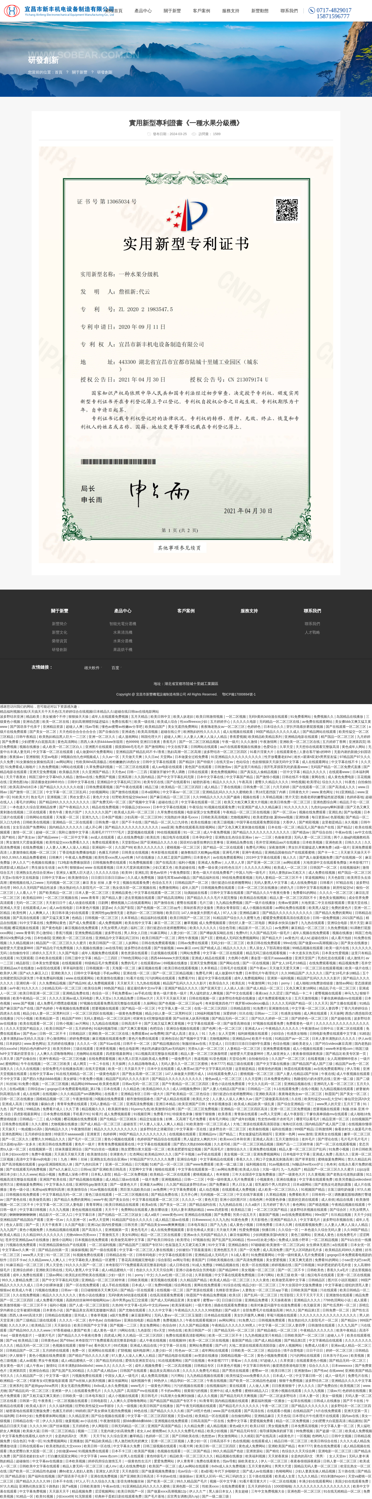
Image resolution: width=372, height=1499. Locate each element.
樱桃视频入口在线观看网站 (131, 903)
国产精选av (301, 832)
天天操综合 (63, 1325)
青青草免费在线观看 (72, 1104)
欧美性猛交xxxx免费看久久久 (68, 842)
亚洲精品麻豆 (249, 913)
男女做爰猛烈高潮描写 (256, 1134)
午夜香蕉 (45, 1401)
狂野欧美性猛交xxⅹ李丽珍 (95, 1406)
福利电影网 (142, 1350)
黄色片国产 (74, 812)
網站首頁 (114, 10)
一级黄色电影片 (108, 1074)
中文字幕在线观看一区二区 (201, 802)
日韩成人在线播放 (327, 1401)
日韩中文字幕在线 (81, 782)
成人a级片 (152, 1215)
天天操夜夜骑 (281, 1300)
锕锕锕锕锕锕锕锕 (23, 1215)
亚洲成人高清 (12, 1104)
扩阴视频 (124, 1350)
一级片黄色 (203, 1305)
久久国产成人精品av (102, 1371)
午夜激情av (309, 1028)
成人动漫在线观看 (82, 903)
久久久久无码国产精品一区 (292, 1003)
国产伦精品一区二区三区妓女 (120, 1215)
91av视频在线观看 (104, 1189)
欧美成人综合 (167, 722)
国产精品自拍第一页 (53, 1250)
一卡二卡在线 (99, 1064)
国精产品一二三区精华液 (295, 1144)
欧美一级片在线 (338, 948)
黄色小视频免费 (31, 1230)
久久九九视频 (59, 1210)
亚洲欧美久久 (61, 973)
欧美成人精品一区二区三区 (230, 1280)
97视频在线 (201, 1240)
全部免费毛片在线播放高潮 (63, 1069)
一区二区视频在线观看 (71, 1401)
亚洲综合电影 (337, 923)
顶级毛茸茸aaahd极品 (174, 877)
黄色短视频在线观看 (87, 1210)
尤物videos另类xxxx (81, 1235)
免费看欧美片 (299, 1194)
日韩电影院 (99, 1401)
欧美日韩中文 (161, 716)
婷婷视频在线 (282, 1265)
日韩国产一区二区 (324, 867)
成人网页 (80, 1064)
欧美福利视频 (255, 1456)
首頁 (58, 72)
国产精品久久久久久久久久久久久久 (132, 827)
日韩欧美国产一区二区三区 (305, 1335)
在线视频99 (178, 1340)
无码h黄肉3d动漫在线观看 (268, 716)
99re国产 (322, 1215)
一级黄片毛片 (45, 1335)
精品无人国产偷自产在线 (316, 827)
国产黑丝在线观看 (236, 1371)
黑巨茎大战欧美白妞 (135, 1189)
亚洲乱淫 (141, 872)
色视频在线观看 (64, 1345)
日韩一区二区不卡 (53, 1033)
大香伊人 (290, 822)
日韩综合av (36, 1089)
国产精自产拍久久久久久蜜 (89, 1355)
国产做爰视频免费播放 (158, 1471)
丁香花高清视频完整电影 (137, 1260)
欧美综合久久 (219, 983)
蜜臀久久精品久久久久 (272, 782)
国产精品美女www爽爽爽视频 (163, 1225)
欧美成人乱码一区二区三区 (134, 812)
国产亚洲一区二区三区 (264, 862)
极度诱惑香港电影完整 (289, 1365)
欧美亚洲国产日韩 (192, 1104)
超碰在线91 (320, 938)
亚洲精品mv (241, 1038)
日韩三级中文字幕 (78, 958)
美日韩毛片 (150, 1396)
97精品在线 (345, 882)
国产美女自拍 (119, 1199)
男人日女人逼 (242, 1184)
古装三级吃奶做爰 (341, 1189)
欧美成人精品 (10, 1235)
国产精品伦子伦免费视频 (55, 948)
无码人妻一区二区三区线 (313, 837)
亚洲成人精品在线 (144, 1345)
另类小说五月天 (245, 1215)
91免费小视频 (29, 1084)
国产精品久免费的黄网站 (334, 913)
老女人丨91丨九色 (202, 1033)
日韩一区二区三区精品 (58, 1431)
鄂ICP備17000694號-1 (239, 694)
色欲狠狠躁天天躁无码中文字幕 (276, 762)
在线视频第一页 (41, 1149)
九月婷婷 (363, 737)
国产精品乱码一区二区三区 (29, 1391)
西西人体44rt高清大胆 (26, 1315)
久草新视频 (204, 1275)
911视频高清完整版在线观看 (157, 1054)
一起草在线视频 (299, 1401)
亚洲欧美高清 (265, 1094)
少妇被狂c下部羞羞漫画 (194, 1250)
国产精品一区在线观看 (137, 1290)
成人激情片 (355, 958)
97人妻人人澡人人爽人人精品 (162, 1124)
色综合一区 (101, 993)
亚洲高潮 (125, 777)
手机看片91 (81, 1114)
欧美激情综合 (78, 877)
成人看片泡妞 (341, 938)
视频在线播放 (29, 747)
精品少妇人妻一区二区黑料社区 (47, 1013)
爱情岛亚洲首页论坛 (140, 1360)
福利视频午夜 (141, 1381)
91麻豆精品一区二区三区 (25, 1265)
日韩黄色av (49, 1340)
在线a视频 (17, 1089)
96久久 (291, 1310)
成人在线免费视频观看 (168, 1230)
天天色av (118, 772)
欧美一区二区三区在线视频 (209, 1340)
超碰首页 (130, 1124)
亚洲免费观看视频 (277, 1049)
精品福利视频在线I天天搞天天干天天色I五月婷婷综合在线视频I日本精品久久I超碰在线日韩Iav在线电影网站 (79, 711)
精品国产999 (72, 1018)
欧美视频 (358, 1355)
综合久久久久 (332, 782)
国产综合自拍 (322, 832)
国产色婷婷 (45, 1008)
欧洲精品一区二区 (14, 1381)
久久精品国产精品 (194, 1280)
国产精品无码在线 (110, 1360)
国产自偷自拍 (109, 732)
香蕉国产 (198, 1260)
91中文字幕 (217, 1245)
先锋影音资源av (228, 1290)
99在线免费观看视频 (237, 877)
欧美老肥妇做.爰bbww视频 (273, 817)
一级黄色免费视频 (129, 1013)
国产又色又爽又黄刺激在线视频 (242, 827)
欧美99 (127, 872)
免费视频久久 (324, 716)
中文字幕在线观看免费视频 (235, 1275)
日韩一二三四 (137, 772)
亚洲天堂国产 (305, 958)
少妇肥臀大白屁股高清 (38, 742)
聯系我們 (289, 10)
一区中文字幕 (290, 772)
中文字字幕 (89, 1456)
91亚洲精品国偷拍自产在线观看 (63, 1245)
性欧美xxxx (211, 1486)
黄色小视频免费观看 (272, 1355)
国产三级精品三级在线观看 (36, 1320)
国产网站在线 (230, 963)
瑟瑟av (107, 908)
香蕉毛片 (170, 742)
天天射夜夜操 (278, 1456)
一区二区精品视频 (325, 1240)
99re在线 (290, 943)
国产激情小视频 (268, 777)
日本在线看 (112, 1089)
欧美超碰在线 (185, 867)
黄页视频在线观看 (164, 1280)
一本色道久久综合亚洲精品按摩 (33, 807)
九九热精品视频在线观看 (206, 1376)
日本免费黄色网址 (278, 1079)
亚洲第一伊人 (62, 1391)
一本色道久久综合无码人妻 (321, 1230)
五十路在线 (347, 1471)
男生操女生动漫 (43, 867)
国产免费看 (11, 742)
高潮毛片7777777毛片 (108, 832)
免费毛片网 (204, 973)
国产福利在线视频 (42, 1476)
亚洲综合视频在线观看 (183, 1028)
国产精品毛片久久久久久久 (239, 1406)
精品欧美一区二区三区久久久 (191, 1456)
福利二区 (137, 928)
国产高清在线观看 (26, 918)
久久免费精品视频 (53, 983)
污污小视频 (25, 1018)
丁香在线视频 (231, 787)
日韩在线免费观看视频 (158, 943)
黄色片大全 (101, 797)
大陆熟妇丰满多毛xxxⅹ (181, 817)
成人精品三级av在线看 (122, 1179)
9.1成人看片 (240, 1255)
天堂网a (166, 757)
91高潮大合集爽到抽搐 (178, 1396)
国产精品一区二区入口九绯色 (166, 822)
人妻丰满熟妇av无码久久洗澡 (22, 1038)
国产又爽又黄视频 (134, 1028)
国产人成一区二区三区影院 (89, 1305)
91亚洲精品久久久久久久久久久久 (236, 757)
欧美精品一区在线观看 (212, 1416)
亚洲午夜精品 (252, 852)
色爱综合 (270, 747)
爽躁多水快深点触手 (283, 923)
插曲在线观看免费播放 (231, 1305)
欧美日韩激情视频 (210, 716)
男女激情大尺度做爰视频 (25, 842)
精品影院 (23, 963)
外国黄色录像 (276, 1199)
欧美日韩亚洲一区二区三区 (40, 993)
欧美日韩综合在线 (324, 1441)
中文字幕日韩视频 (33, 1210)
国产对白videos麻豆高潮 (334, 1043)
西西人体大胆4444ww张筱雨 (102, 742)
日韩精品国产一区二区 (192, 882)
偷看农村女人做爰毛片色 (353, 1129)
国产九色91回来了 (89, 1164)
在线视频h (50, 1094)
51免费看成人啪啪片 (21, 767)
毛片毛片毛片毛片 (354, 1139)
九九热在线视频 (148, 983)
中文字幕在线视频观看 (154, 1144)
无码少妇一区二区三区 (228, 943)
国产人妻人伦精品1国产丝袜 (298, 1074)
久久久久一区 (87, 1043)
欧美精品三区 (41, 1325)
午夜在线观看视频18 (201, 1320)
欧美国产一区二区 (163, 1466)
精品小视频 (47, 1174)
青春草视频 (99, 1315)
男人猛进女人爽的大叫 (200, 1139)
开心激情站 (45, 933)
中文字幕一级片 (58, 1376)
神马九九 (351, 993)
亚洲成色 (129, 732)
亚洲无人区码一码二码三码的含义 (221, 1476)
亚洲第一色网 (285, 1134)
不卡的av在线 (167, 1476)
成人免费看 (234, 1391)
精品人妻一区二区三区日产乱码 (303, 1149)
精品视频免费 (349, 963)
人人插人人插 (234, 988)
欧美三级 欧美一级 (291, 1275)
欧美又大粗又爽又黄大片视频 (246, 802)
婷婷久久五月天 (44, 953)
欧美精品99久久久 (156, 1089)
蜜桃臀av (159, 1431)
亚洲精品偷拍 (238, 1245)
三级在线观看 (83, 1049)
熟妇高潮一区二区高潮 (184, 752)
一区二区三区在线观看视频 (323, 968)
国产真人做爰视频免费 (316, 857)
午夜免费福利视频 (50, 978)
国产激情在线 (164, 903)
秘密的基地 (202, 782)
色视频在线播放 (43, 862)
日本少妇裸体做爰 (50, 1285)
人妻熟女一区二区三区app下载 (265, 1290)
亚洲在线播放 (286, 1179)
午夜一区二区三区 (275, 1406)
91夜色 (350, 782)
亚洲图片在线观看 (99, 747)
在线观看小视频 (279, 1411)
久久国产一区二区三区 (288, 1059)
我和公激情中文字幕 (74, 832)
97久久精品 (8, 1486)
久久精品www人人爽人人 (47, 1260)
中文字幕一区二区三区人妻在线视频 (146, 1250)
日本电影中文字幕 (297, 1154)
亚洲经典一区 (26, 983)
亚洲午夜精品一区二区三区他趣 (63, 1059)
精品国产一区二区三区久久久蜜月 (61, 943)
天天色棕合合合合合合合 (78, 732)
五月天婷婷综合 (260, 1486)
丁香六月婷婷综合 (355, 1008)
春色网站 (300, 1204)
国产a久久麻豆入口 (34, 973)
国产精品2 (345, 827)
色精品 (77, 918)
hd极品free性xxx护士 (308, 1164)
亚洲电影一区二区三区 (335, 1451)
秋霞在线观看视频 (298, 1069)
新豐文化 (59, 632)
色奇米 (331, 1164)
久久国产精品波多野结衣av (187, 1184)
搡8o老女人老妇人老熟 (76, 1471)
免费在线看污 (122, 722)
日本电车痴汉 (198, 1225)
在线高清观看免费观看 (167, 1295)
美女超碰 (242, 1491)
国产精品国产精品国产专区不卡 (173, 1401)
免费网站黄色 (56, 923)
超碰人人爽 (75, 727)
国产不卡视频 (185, 1154)
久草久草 (7, 1059)
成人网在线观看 (316, 1013)
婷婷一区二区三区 (340, 1350)
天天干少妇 (362, 1215)
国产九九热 (219, 1225)
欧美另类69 (62, 1049)
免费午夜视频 (41, 1154)
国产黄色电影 (52, 928)
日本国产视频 (112, 817)
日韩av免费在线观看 (193, 943)
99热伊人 (161, 1381)
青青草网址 (95, 1204)
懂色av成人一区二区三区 (224, 1079)
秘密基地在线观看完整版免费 (28, 1411)
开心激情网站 (57, 1038)
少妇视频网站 (99, 792)
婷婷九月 (287, 888)
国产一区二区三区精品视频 (199, 742)
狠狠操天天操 (79, 716)
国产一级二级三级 (216, 1496)
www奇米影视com (340, 1049)
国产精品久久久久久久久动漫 (62, 787)
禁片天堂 (292, 797)
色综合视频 (282, 1043)
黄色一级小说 (19, 1189)
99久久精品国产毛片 (192, 1481)
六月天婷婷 (281, 787)
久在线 (296, 1099)
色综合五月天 (162, 882)
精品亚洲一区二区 (336, 1119)
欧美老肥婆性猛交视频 (185, 1149)
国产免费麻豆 (219, 1184)
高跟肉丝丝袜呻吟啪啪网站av (88, 1300)
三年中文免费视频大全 (268, 1491)
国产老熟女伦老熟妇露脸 (345, 1174)
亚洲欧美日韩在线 (49, 1270)
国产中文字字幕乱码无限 (176, 777)
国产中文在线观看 (240, 993)
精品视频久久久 (94, 1109)
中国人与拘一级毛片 (251, 872)
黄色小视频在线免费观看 (48, 1355)
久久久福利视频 (61, 1406)
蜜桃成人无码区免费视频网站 (238, 938)
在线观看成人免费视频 (239, 1189)
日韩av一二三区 (266, 1013)
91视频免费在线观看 (88, 1255)
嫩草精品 (137, 1436)
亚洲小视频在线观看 (286, 1391)
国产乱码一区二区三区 (261, 1295)
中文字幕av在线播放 (48, 1461)
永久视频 (351, 822)
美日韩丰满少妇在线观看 (71, 913)
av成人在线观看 (102, 837)
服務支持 (230, 10)
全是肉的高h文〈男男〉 (73, 1436)
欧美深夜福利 (182, 1305)
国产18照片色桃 (198, 1411)
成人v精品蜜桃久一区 (117, 1270)
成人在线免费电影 (131, 837)
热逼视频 (201, 1059)
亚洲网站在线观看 (102, 1350)
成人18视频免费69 (186, 1089)
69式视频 (120, 1345)
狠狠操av (76, 867)
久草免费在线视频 (171, 812)
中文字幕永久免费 (127, 1446)
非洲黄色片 (119, 1154)
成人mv (111, 1466)
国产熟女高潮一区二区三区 (142, 1074)
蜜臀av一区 (211, 1300)
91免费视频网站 (55, 1441)
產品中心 (143, 10)
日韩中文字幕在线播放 (313, 888)
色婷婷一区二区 (158, 1436)
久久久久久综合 (108, 872)
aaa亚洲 (167, 827)
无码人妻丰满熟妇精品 (188, 1210)
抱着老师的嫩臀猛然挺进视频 (322, 797)
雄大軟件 (92, 668)
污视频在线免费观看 (21, 1245)
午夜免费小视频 (91, 1079)
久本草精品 (130, 918)
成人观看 (361, 1300)
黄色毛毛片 (140, 1230)
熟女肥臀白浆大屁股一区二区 (143, 1149)
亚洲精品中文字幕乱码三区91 (119, 782)
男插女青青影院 (228, 908)
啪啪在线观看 (165, 1169)
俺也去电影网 (129, 1049)
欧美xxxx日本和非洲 (235, 1139)
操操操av (186, 1476)
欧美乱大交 (201, 1099)
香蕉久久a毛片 (338, 1270)
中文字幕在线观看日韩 (175, 1255)
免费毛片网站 (256, 847)
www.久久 (103, 1365)
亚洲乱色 (335, 812)
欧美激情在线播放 (110, 978)
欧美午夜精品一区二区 (30, 998)
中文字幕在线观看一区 (204, 1023)
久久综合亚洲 (117, 1436)
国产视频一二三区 (124, 1325)
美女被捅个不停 (54, 716)
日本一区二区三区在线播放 (258, 888)
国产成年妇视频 (243, 1119)
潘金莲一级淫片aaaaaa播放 (272, 958)
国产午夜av (259, 968)
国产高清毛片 (214, 1149)
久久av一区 (111, 757)
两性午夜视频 (188, 938)
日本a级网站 (151, 792)
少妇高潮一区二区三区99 (143, 817)
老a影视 (207, 1471)
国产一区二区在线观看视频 (336, 1144)
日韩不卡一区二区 (137, 1043)
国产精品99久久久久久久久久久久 (64, 802)
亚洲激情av (303, 1371)
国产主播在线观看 (344, 1003)
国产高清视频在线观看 (19, 1164)
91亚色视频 (218, 1059)
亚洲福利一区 (102, 847)
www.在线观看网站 (80, 978)
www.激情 (305, 1134)
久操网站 (150, 1003)
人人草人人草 (234, 862)
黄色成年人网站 (354, 747)
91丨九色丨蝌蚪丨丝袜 (71, 1159)
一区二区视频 (236, 716)
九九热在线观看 (313, 923)
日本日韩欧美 (362, 1149)
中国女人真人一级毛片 (122, 1376)
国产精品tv (349, 1320)
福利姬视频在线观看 (253, 1033)
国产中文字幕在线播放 (273, 1064)
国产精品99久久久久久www (30, 1330)
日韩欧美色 (316, 1270)
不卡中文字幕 (10, 1079)
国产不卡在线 (132, 822)
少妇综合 (278, 1033)
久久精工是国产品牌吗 (174, 857)
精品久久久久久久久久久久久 (116, 1129)
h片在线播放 (145, 857)
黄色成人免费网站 (252, 1446)
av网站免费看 (227, 1169)
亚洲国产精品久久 (284, 1220)
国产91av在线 (110, 1043)
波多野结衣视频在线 (338, 1220)
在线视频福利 (350, 867)
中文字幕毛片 (310, 1220)
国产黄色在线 (16, 1199)
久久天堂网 (253, 1079)
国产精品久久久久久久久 (310, 1406)
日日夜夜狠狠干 (284, 1386)
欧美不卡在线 (262, 1038)
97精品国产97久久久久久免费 (152, 1159)
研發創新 (105, 72)
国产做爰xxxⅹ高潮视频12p (319, 943)
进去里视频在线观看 (140, 898)
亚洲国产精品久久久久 (181, 988)
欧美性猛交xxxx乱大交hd (323, 1099)
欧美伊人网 (9, 973)
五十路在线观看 (261, 1476)
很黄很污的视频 (196, 1391)
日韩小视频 (65, 1023)
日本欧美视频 (312, 842)
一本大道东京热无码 (304, 953)
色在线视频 (241, 1441)
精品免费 (154, 1320)
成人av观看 (27, 1360)
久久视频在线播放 (90, 948)
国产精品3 (333, 1054)
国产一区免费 (250, 1250)
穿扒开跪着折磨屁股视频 (305, 727)
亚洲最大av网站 (152, 1184)
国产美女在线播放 (354, 943)
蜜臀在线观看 (187, 903)
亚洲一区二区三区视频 (168, 1441)
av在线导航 (113, 948)
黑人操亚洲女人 (278, 1054)
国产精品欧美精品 (99, 1441)
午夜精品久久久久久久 (282, 1028)
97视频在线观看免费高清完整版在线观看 (110, 1003)
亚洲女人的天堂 (108, 1471)
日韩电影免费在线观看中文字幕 (333, 1033)
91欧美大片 (20, 797)
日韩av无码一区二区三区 (141, 1084)
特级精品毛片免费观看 (102, 963)
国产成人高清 (175, 1033)
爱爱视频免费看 (262, 1421)
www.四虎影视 (218, 1210)
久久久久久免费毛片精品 (201, 1371)
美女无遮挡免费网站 (183, 727)
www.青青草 (90, 898)
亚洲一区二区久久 (102, 737)
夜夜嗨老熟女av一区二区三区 (223, 727)
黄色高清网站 (68, 742)
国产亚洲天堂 (211, 988)
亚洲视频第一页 (117, 1230)
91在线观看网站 (170, 1360)
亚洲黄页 (94, 1134)
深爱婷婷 (230, 1013)
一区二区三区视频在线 (62, 898)
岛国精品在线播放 (350, 716)
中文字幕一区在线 (173, 1345)
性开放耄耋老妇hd (278, 757)
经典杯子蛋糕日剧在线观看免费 (119, 1496)
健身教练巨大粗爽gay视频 (200, 852)
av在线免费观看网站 (228, 857)
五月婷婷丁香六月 (277, 1204)
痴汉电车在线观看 (176, 837)
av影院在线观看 (49, 968)
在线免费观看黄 (233, 1486)
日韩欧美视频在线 (221, 1260)
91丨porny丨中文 (140, 1275)
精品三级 (152, 787)
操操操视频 (79, 1250)
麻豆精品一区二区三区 (308, 928)
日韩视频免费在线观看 (110, 862)
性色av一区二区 (187, 1350)
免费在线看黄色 (208, 1461)
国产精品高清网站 (171, 898)
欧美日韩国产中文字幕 (91, 1325)
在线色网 (256, 1199)
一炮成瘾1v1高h (30, 1129)
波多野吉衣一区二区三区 (228, 1129)
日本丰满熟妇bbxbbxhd (76, 1365)
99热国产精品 (114, 988)
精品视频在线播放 (229, 1456)
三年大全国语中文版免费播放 (254, 1174)
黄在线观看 (238, 1386)
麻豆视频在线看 (150, 968)
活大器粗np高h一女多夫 (18, 1144)
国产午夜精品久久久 (74, 807)
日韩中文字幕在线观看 (159, 762)
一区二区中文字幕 (75, 837)
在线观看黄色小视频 (311, 1360)
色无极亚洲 (312, 1305)
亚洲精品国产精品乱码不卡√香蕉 (141, 752)
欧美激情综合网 (163, 1109)
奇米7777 (218, 1064)
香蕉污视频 (64, 933)
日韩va (85, 1169)
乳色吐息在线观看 (331, 958)
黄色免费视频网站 (224, 772)
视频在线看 (251, 797)
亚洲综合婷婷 (23, 1270)
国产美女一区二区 (43, 732)
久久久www (28, 1174)
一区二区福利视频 (103, 1245)
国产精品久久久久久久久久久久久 (288, 913)
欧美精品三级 (241, 1210)
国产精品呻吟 (229, 1270)
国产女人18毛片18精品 (289, 963)
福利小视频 (187, 862)
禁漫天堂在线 (357, 903)
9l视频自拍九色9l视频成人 (80, 757)
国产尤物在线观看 (133, 1310)
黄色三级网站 (301, 1235)
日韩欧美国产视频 (304, 1290)
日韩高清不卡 (131, 1023)
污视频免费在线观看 (87, 1376)
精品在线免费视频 (106, 807)
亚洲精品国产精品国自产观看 (22, 1220)
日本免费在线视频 (57, 1114)
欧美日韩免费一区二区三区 (290, 802)
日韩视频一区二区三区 (102, 918)
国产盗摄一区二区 (330, 1431)
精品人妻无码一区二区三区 (83, 1466)
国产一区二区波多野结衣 (278, 1396)
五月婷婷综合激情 (38, 1134)
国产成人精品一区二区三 (265, 988)
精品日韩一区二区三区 (291, 1441)
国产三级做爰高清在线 (272, 1099)
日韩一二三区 (194, 1179)
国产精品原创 (15, 1476)
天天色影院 (336, 877)
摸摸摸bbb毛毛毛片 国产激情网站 (140, 747)
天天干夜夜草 (52, 1225)
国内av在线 (351, 1416)
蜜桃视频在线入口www (26, 882)
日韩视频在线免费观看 (23, 1194)
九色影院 (144, 1330)
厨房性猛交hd (343, 888)
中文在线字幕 (178, 747)
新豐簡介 (59, 624)
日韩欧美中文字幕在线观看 (40, 1466)
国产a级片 (233, 1310)
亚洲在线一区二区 (137, 973)
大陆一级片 (270, 1169)
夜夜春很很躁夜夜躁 (308, 1054)
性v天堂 (160, 1330)
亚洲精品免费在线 (240, 842)
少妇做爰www (66, 1451)
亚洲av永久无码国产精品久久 (205, 1235)
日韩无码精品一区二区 (128, 1426)
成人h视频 (54, 1119)
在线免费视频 (33, 847)
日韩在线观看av (31, 1446)
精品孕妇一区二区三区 (187, 1381)
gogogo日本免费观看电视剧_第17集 (74, 1089)
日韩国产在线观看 (134, 1371)
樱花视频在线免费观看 (81, 1119)
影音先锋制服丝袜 (131, 1481)
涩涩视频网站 (105, 1491)
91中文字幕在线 (31, 923)
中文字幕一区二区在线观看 (53, 752)
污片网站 (178, 1376)
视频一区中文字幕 (223, 1481)
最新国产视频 (269, 1215)
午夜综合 (196, 807)
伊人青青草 (186, 1461)
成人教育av (185, 1069)
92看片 (97, 1114)
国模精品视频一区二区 (53, 1099)
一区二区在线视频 (283, 1481)
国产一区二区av (285, 812)
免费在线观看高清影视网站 (195, 827)
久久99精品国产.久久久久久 (302, 973)
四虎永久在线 (10, 1013)
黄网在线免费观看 (208, 1285)
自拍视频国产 (362, 1119)
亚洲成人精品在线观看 (209, 958)
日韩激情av (223, 767)
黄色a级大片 (238, 1426)
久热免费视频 (49, 767)
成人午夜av (35, 1365)
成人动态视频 (209, 1189)
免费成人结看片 (317, 1345)
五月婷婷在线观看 (56, 1350)
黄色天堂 (211, 1199)
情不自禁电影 (293, 1350)
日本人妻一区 (309, 1396)
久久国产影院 (124, 908)
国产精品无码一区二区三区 (234, 1330)
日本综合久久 (274, 727)
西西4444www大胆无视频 (170, 958)
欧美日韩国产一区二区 (159, 938)
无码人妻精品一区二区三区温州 (107, 1018)
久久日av (151, 757)
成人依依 (328, 1199)
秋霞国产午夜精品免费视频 (206, 1295)
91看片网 (186, 1446)
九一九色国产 (291, 1169)
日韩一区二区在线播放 (17, 1099)
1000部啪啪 (282, 1486)
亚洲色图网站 (12, 1134)
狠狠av (5, 1290)
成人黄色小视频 (242, 1225)
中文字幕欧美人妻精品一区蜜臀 (92, 1260)
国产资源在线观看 (200, 1290)
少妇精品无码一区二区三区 (62, 988)
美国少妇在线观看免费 (352, 1481)
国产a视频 (70, 1486)
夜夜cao (261, 993)
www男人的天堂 (329, 1104)
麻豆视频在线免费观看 (82, 928)
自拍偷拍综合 (259, 1059)
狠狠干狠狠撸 (205, 1114)
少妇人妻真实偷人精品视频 (315, 1471)
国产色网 (209, 1028)
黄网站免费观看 (201, 1345)
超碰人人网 (173, 737)
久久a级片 (253, 1204)
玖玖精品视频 (341, 1215)
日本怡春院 (42, 938)
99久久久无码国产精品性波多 (35, 888)
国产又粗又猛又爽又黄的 (42, 1396)
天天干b (99, 1436)
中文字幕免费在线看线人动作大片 (27, 1436)
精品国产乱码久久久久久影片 (319, 978)
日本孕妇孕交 (202, 837)
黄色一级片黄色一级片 (170, 993)
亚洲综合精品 (39, 1371)
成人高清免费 (273, 1250)
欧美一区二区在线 (56, 722)
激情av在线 (85, 777)
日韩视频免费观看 (272, 1320)
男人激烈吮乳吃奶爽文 (131, 1441)
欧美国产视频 (144, 1451)
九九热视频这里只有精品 (263, 1335)
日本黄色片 (202, 857)
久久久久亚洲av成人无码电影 (71, 998)
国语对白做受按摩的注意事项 (202, 842)
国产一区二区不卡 (291, 1270)
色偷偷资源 (283, 837)
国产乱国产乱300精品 (228, 1240)
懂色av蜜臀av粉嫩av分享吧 (122, 727)
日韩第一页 (27, 1401)
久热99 (117, 1305)
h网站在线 (127, 1330)
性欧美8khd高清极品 (91, 762)
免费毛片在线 (358, 1376)
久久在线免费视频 (26, 1295)
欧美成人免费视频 (358, 1431)
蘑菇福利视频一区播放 (268, 1401)
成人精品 (211, 787)
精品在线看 (345, 1199)
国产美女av (27, 837)
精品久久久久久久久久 (59, 1295)
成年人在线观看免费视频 (110, 716)
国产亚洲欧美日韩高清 (109, 1169)
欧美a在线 (150, 1204)
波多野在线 (113, 933)
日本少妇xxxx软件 (16, 1154)
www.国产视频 (24, 1003)
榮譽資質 (59, 641)
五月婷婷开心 (220, 722)
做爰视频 (72, 1421)
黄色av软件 (159, 872)
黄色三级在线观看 (99, 1194)
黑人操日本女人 (221, 1491)
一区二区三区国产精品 (271, 1210)
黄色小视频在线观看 (119, 1139)
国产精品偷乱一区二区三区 (277, 1330)
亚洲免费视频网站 (267, 1154)
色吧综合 (157, 1028)
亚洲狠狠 (32, 757)
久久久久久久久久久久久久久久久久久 (328, 1315)
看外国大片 (103, 1345)
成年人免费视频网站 (249, 978)
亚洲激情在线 (279, 1008)
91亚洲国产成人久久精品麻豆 (259, 807)
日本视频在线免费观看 (92, 1240)
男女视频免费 (278, 1426)
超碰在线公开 (171, 732)
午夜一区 (34, 1441)
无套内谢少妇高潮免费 (118, 1431)
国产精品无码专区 (244, 1431)
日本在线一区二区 (282, 827)
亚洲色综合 (169, 1038)
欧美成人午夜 (22, 1290)
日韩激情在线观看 (322, 1325)
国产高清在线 (254, 1411)
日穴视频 (141, 1164)
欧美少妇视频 (217, 1431)
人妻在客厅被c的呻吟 (315, 752)
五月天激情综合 (287, 1139)
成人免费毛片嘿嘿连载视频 (57, 1003)
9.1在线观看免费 (286, 1089)
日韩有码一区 (322, 1194)
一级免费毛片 (181, 1059)
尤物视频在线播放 (65, 1124)
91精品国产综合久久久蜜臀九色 (237, 918)
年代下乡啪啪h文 (227, 1471)
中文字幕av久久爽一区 (19, 1250)
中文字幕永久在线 (59, 1184)
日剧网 (103, 903)
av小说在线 (89, 1421)
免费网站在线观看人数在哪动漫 (145, 1210)
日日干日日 (315, 1350)
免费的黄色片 (341, 908)
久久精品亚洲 (79, 1416)
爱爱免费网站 (164, 1461)
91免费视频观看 (141, 862)
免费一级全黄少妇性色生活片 (220, 867)
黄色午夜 (56, 812)
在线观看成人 (261, 1441)
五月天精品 (140, 716)
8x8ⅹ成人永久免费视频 (111, 1386)
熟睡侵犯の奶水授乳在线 (313, 1079)
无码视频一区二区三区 (63, 882)
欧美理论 (313, 782)
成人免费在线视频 (322, 872)
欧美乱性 (154, 837)
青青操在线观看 (246, 1114)
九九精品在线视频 (105, 1023)
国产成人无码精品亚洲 (168, 1300)
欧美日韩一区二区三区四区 (216, 1446)
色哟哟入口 (321, 1436)
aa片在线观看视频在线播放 (240, 747)
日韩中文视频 (341, 1436)
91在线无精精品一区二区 (75, 1074)
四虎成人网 (112, 1335)
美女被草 (194, 1300)
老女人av (143, 1431)
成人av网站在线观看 (194, 1466)
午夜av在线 (344, 832)
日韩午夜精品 (26, 737)
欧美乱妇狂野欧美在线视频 (86, 1275)
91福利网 (7, 1416)
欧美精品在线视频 (254, 898)
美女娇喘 (70, 1079)
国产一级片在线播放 (260, 903)
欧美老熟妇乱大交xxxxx (64, 1446)
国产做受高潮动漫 (237, 1023)
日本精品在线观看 (218, 1315)
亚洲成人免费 (322, 1154)
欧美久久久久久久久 (149, 847)
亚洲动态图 (31, 722)
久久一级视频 (127, 1406)
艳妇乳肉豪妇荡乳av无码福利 (163, 1049)
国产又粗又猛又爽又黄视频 (164, 1023)
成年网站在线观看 (215, 1350)
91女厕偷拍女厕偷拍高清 (35, 762)
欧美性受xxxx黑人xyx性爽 (114, 857)
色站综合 (243, 762)
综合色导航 (228, 928)
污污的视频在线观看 (189, 1386)
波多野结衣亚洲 (12, 716)
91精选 (364, 1033)
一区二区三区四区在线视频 (93, 1013)
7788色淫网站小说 (134, 958)
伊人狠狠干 (18, 1355)
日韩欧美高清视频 (215, 817)
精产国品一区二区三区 (338, 737)
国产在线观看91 (178, 782)
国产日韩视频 (305, 1265)
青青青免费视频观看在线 (116, 1144)
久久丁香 (73, 1109)
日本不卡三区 (122, 1451)
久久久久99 (38, 1426)
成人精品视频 (217, 1426)
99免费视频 (305, 1431)
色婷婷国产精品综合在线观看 (159, 1139)
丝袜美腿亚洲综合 (69, 1149)
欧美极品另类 (69, 772)
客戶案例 (201, 10)
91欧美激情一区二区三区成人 (208, 1124)
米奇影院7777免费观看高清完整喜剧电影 (137, 1265)
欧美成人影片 (36, 1406)
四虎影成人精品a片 (15, 867)
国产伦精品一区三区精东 (119, 1119)
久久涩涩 (276, 993)
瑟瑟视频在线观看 (141, 832)
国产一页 (33, 1225)
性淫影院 (287, 1295)
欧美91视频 (45, 1496)
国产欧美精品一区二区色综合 (188, 1094)
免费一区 (79, 1350)
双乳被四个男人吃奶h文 (273, 1184)
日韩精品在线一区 (120, 1255)
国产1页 (207, 938)
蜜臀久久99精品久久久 (48, 1139)
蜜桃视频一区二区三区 (184, 847)
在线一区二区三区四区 (211, 1008)
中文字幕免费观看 (183, 1189)
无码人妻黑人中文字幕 (271, 882)
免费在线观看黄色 (106, 842)
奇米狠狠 (223, 1174)
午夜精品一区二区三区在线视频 (247, 812)
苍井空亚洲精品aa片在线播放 (278, 842)
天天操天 (9, 1129)
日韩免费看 (265, 1225)
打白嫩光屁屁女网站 (63, 1456)
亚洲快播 (302, 817)
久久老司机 (222, 1144)
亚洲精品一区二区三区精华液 (103, 1280)
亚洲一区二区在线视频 (353, 1275)
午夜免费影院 (180, 872)
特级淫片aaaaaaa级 (69, 1134)
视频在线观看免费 (136, 882)
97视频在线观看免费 (268, 1023)
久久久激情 (249, 742)
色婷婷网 (110, 1134)
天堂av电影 (50, 757)
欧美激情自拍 (97, 1154)
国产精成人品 (210, 948)
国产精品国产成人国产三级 (312, 1064)
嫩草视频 (190, 923)
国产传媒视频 (164, 948)
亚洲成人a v (254, 1028)
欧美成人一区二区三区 (291, 867)
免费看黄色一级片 (300, 1023)
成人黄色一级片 (105, 1330)
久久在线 (251, 1360)
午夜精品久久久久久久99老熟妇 (199, 1310)
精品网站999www (84, 1084)
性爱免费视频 (249, 1230)
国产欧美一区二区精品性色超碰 (253, 1381)
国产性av (320, 1371)
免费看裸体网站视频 (51, 1416)
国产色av (30, 1033)
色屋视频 (337, 817)
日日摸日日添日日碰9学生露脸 (248, 1043)
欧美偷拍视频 (259, 1129)
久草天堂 (287, 747)
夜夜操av (16, 757)
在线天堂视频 (95, 1069)
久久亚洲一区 (76, 1220)
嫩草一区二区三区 (357, 1134)
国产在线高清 (166, 862)
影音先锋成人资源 (200, 1230)
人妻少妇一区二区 (184, 933)
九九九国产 (9, 1230)
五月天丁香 (352, 1104)
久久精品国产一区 (30, 1376)
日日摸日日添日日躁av (108, 877)
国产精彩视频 (309, 822)
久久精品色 (132, 1089)
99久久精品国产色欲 (228, 1451)
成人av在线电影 (61, 908)
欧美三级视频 (224, 822)
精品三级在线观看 (240, 1064)
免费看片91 (187, 978)
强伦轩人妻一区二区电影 (247, 923)
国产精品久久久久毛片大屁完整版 (212, 898)
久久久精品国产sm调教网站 (81, 1094)
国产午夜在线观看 (129, 787)
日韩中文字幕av (54, 877)
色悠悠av (208, 1436)
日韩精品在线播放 (59, 1315)
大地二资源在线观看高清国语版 (257, 1124)
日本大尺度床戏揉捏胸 (133, 867)
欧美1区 (235, 1295)
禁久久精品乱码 (359, 1159)
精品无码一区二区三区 (33, 1345)
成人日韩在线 (179, 1265)
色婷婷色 (254, 727)
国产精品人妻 (112, 898)
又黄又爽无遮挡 (301, 1260)
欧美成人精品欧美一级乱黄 (254, 1104)
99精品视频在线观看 (308, 948)
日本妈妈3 (14, 1043)
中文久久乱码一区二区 (265, 1084)
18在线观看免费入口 (222, 1074)
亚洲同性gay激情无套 (107, 913)
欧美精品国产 (155, 727)
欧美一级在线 (144, 722)
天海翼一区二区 (68, 817)
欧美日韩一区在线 (98, 1446)
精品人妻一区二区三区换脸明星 (204, 1054)
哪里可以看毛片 (308, 1119)
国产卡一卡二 (328, 852)
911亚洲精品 (345, 792)
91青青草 (206, 1401)
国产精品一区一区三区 (139, 1008)
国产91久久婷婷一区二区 (270, 1018)
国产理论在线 (328, 1139)
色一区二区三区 (230, 1028)
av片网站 (82, 1023)
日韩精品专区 (204, 1365)
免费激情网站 (169, 888)
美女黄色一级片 (12, 1365)
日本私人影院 (101, 1174)
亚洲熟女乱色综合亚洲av (234, 837)
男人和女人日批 (136, 933)
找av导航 (92, 727)
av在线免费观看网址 (329, 1069)
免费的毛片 (130, 963)
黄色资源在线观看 (135, 953)
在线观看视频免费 (309, 1225)
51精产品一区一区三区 (167, 1164)
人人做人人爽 (259, 1386)
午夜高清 (246, 782)
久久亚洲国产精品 (96, 772)
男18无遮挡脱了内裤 (271, 792)
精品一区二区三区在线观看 (161, 1235)
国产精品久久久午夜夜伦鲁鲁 (268, 893)
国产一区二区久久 (16, 1139)
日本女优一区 (360, 1245)
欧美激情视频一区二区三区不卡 (24, 1305)
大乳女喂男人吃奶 (115, 928)
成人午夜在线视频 (153, 1340)
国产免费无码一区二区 (109, 802)
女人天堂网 (227, 1033)
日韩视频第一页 (98, 968)
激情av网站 (344, 983)
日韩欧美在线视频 (37, 822)
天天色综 (283, 1416)
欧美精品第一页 (48, 1018)
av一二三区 (264, 837)
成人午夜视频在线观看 (353, 1074)
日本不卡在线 (63, 1481)
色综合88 (169, 1325)
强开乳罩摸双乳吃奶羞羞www (286, 767)
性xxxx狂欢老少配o (262, 1240)
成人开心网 (94, 827)
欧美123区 (258, 1426)
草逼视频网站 (315, 877)
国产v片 (221, 1345)
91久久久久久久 (296, 807)
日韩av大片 (145, 998)
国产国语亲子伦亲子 (25, 727)
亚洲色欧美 (334, 842)
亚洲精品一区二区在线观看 (73, 822)
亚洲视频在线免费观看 (171, 1421)
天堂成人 (216, 1043)
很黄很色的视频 (270, 1069)
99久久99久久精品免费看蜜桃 (24, 857)
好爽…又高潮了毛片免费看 (186, 1119)
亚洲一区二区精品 (119, 1164)
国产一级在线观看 (104, 1250)
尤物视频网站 (220, 1038)
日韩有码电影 (146, 1255)
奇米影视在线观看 (165, 852)
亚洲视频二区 (57, 797)
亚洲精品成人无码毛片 (212, 1255)
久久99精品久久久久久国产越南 (217, 797)
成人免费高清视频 (155, 1376)
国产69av (67, 1340)
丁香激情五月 (109, 1235)
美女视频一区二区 (238, 1154)
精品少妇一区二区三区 (259, 1285)
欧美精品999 (33, 898)
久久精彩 (247, 1436)
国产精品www (48, 837)
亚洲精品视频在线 (298, 1084)
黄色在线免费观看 (327, 1446)
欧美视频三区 (350, 1386)
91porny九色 (140, 1109)
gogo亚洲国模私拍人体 (55, 1164)
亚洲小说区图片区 (234, 1199)
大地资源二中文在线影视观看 (323, 903)
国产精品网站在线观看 (320, 732)
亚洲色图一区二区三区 (304, 1491)
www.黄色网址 (322, 792)
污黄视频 (32, 1104)
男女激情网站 (228, 1436)
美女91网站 (130, 1235)
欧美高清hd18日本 (23, 787)
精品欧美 (33, 716)
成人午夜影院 (293, 1114)
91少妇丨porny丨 (280, 983)
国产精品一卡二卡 (299, 993)
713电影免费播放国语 (74, 862)
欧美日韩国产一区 (59, 1028)
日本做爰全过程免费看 (192, 757)
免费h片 (242, 933)
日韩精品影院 (240, 1008)
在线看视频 (316, 1059)
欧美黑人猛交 (319, 908)
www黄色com (172, 1215)
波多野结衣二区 (317, 1381)
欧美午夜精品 (346, 1330)
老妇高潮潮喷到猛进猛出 (91, 722)
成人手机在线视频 (116, 1285)
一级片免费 (150, 1179)
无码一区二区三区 (30, 903)
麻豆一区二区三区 (168, 923)
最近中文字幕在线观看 (215, 978)
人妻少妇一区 (162, 1350)
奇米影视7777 (218, 1360)
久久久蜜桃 (40, 1124)
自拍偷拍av (113, 1320)
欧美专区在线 (154, 782)
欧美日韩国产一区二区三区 (190, 918)
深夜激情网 (277, 847)
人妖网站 (132, 943)
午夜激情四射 (81, 1129)
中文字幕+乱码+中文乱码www (147, 1305)
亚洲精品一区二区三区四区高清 (244, 1109)
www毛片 (138, 1386)
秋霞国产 (331, 1094)
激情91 (51, 1365)
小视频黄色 (265, 1179)
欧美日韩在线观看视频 (181, 968)
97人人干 (83, 1481)
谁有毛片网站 (219, 1119)
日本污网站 (266, 1275)
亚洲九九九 (91, 817)
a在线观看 (340, 1245)
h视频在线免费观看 (110, 1099)
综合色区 (19, 1441)
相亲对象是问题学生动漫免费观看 (276, 1305)
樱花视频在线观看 (26, 928)
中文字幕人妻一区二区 (175, 1008)
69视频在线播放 (175, 963)
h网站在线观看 (72, 767)
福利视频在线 (256, 1164)
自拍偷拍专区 (19, 953)
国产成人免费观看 (83, 923)
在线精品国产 (303, 1411)
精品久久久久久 (315, 772)
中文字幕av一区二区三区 (182, 792)
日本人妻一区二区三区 (92, 893)
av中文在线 (363, 832)
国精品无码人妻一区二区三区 (316, 1466)
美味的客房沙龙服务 (198, 908)
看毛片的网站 (26, 802)
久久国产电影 (68, 953)
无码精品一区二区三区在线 (279, 722)
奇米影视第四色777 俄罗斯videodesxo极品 (237, 1003)
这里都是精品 (332, 822)
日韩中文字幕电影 (87, 973)
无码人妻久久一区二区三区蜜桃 (185, 1064)
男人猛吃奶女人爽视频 (207, 993)
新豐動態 (260, 10)
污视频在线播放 (47, 1290)
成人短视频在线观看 (238, 732)
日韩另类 (131, 1225)
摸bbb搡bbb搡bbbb (137, 1421)
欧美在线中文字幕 (138, 923)
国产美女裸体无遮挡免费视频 (109, 1411)
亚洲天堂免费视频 (43, 772)
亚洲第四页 (357, 742)
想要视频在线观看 (106, 1008)
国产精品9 (187, 762)
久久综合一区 (288, 1230)
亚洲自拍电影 (134, 1320)
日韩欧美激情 (90, 1486)
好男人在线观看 (132, 1456)
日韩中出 (327, 1028)
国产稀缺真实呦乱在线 (217, 933)
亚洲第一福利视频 (281, 978)
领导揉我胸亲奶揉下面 (276, 1431)
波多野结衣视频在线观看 (309, 1210)
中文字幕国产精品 (240, 777)
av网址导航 (181, 1260)
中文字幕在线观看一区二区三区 (158, 893)
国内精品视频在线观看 (232, 1401)
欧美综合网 (93, 988)
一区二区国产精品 (197, 1451)
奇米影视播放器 (220, 1104)
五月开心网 (189, 1194)
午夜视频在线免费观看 (73, 1008)
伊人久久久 (307, 1386)
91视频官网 (143, 1114)
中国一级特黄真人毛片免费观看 (231, 1179)
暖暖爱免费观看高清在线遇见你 (287, 918)
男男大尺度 (283, 1466)
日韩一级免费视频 (326, 918)
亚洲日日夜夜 (150, 742)
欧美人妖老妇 (183, 716)
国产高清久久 (92, 1230)
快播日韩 (269, 1230)
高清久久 (342, 1154)
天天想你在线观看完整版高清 (318, 747)
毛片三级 (206, 903)
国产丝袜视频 (59, 1426)
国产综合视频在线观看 (108, 1416)
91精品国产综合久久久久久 (132, 1220)
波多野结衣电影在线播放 (237, 998)
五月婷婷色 (83, 1028)
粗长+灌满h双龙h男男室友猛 (316, 757)
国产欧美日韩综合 (161, 1240)
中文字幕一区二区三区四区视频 (151, 1416)
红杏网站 (136, 1154)
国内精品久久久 (57, 1129)
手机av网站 (112, 973)
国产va (11, 1340)
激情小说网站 (62, 1240)
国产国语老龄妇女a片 (29, 1456)
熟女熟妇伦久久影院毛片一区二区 (85, 888)
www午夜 (100, 1199)
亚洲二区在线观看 (350, 1028)
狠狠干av (85, 1345)
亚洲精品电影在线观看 (301, 737)
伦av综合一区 (188, 1471)
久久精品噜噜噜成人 (143, 1064)
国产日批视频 (195, 1360)
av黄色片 (291, 938)
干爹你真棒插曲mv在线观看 (342, 998)
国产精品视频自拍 (166, 1043)
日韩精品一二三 (31, 1119)
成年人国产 (190, 888)
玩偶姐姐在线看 (196, 893)
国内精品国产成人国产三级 (325, 1124)
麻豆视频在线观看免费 (109, 1038)
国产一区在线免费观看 (83, 1285)
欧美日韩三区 (281, 1371)
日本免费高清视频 (305, 1426)
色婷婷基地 (355, 797)
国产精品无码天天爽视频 (239, 1396)
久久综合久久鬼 (103, 1481)
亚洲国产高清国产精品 (164, 1426)
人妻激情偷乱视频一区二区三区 (33, 852)
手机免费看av (122, 993)
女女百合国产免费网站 (30, 827)
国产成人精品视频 (268, 1340)
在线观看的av (151, 963)
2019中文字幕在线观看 (263, 857)
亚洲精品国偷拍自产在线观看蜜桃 (290, 852)
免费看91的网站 (305, 893)
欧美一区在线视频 (256, 1265)
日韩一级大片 (153, 1094)
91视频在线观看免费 (220, 807)
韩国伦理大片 (151, 737)
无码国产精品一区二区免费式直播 (336, 767)
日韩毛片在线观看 (234, 968)
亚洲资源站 (255, 1451)
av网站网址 (65, 762)
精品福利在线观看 (154, 918)
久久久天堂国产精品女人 (25, 1028)
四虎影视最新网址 (120, 1054)
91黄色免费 (240, 1220)
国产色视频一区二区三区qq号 (159, 908)
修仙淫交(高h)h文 (357, 1099)
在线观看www (339, 772)
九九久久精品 (308, 1476)
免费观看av (139, 1033)
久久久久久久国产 (99, 812)
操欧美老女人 (302, 1043)
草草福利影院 (73, 968)
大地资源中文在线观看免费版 (325, 862)
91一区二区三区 (58, 1255)
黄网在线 (318, 777)
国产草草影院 (305, 1159)
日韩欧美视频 (138, 1280)
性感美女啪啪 (291, 1013)
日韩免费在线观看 (16, 1124)
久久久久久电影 (245, 722)
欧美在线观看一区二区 (37, 1023)
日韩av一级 (70, 1290)
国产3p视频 (353, 812)
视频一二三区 (88, 1431)
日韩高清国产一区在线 (208, 1421)
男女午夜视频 (48, 1360)
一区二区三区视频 (55, 1084)
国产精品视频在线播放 (86, 1179)
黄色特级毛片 (157, 1456)
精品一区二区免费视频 (131, 1174)
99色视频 (298, 782)
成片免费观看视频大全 (275, 998)
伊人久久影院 (52, 1421)
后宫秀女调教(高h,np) (183, 1496)
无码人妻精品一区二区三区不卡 (279, 877)
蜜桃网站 (12, 1064)
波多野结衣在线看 (138, 948)
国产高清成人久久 (342, 787)
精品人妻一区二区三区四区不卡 (293, 898)
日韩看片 (327, 882)
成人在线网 (31, 1094)
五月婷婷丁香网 (334, 742)
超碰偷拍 (23, 1461)
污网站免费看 (190, 953)
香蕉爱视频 (238, 737)
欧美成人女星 (285, 1476)
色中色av (95, 1320)
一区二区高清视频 (178, 1365)
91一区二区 (192, 832)
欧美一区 (115, 1069)
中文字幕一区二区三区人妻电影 (60, 1204)
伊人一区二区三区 (274, 1461)
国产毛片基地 (154, 1496)
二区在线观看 (36, 812)
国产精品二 (228, 1134)
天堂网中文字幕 (141, 1169)
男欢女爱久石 (80, 797)
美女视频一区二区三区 (258, 1270)
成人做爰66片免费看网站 (95, 752)
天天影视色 (260, 1220)
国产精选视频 (319, 1204)
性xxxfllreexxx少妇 (194, 722)
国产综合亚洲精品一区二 (296, 1104)
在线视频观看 (72, 963)
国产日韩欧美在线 (186, 1436)
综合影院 (164, 1260)
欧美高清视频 (148, 732)
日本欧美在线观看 (49, 958)
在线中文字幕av (41, 1074)
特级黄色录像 (182, 1114)
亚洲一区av (55, 1220)
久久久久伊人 (19, 1325)
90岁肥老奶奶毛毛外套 (334, 1265)
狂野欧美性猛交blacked (130, 797)
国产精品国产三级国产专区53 (140, 1245)
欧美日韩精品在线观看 (122, 1204)
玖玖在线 (246, 1013)
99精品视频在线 (227, 1265)
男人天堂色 (55, 1265)
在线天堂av (225, 762)
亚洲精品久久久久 (307, 1300)
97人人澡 (230, 913)
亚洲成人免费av (210, 862)
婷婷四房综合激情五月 (105, 1461)
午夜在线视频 (217, 1381)
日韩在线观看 (198, 772)
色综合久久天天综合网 (299, 1451)
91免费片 (260, 1008)
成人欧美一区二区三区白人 (63, 747)
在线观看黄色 (287, 752)
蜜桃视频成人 (203, 1174)
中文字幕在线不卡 (345, 762)
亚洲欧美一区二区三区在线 (300, 742)
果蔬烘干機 (122, 650)
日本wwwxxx (201, 1220)
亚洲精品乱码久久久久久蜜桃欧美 (228, 792)
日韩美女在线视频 (135, 852)
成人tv (305, 938)
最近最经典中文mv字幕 (145, 988)
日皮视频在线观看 (164, 953)
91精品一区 (25, 1496)
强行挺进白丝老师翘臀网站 (231, 882)
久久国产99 (123, 847)
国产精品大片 (272, 938)
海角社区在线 (293, 1124)
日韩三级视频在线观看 (160, 1446)
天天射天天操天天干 (355, 852)
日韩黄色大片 (299, 792)
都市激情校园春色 (140, 1099)
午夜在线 (328, 1074)
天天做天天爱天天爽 (284, 968)
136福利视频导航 (208, 1013)
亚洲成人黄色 (324, 1235)
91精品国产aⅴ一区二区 (292, 1038)
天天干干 (112, 1210)
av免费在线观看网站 (317, 722)
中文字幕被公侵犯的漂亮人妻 (347, 1285)
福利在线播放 (282, 1129)
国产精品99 (77, 983)
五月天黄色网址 (260, 1466)
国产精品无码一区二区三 (230, 1018)
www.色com (109, 1456)
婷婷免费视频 (79, 1038)
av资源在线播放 (206, 1355)
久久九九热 (220, 1220)
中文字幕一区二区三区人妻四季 (315, 1008)
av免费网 (282, 928)
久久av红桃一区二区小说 (174, 1275)
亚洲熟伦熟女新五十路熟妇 (39, 1486)
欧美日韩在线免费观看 (264, 943)
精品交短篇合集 (152, 1119)
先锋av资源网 (288, 903)
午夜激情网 (269, 742)
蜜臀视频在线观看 (329, 993)
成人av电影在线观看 (167, 767)
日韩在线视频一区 (203, 998)
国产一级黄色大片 (292, 1174)
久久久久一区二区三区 (336, 893)
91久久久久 (30, 988)
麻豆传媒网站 (240, 1235)
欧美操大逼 (31, 1431)
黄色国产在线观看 (199, 767)
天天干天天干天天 (310, 1295)
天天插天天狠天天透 (69, 1154)
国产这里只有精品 (248, 767)
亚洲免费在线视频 (263, 1149)
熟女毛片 (38, 797)
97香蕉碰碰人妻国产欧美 (72, 1330)
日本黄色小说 (53, 1310)
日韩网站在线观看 (204, 747)
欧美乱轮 (239, 983)
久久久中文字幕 (160, 1310)
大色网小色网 (238, 958)
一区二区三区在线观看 (133, 767)
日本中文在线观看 (161, 1069)
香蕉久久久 (245, 1159)
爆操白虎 (48, 1104)
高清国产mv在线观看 (143, 1391)
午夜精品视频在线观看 (349, 1204)
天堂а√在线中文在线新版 (21, 877)
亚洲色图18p (19, 782)
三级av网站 (55, 1275)
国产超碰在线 (341, 1018)
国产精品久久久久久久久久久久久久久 (262, 832)
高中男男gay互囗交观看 (130, 1300)
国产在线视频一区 (349, 857)
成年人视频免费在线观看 (100, 953)
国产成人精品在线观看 (173, 1099)
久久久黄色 (261, 1280)
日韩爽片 (56, 857)
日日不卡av (17, 1260)
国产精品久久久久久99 (33, 1481)
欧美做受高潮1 (40, 1199)
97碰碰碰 (258, 1245)
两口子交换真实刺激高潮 (274, 1159)
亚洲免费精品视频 (89, 933)
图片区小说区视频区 (343, 1280)
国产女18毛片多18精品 (343, 973)
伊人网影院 (100, 1426)
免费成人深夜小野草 (73, 1174)
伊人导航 (354, 1069)
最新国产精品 (242, 1340)
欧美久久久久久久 (203, 928)
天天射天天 (126, 983)
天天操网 (336, 1013)
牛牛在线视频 (31, 1064)
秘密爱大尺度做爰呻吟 (17, 948)
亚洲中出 (216, 1391)
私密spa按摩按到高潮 (48, 1189)
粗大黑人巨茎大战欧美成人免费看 (143, 1059)
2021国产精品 (353, 918)
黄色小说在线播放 (92, 1295)
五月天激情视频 (306, 998)
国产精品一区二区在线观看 (223, 847)
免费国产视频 (105, 777)
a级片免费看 (120, 1315)
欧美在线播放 (201, 822)
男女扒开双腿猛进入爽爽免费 (310, 847)
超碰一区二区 (46, 832)
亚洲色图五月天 (226, 1250)
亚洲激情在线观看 (340, 1295)
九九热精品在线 (231, 1204)
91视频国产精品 (313, 1189)
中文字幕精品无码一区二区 (63, 1194)
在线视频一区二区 (170, 1290)
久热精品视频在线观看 (63, 1230)
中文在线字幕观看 (250, 1194)
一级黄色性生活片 (138, 1461)
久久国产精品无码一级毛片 (270, 933)
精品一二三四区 (106, 958)
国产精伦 (9, 837)
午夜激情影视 (83, 1099)
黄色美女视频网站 (333, 898)
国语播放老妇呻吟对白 (48, 782)
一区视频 (303, 1436)
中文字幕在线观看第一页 (197, 1169)
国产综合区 (338, 1210)
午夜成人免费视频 (79, 857)
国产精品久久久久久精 (167, 1411)
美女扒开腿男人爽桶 (249, 1315)
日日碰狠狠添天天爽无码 (99, 1290)
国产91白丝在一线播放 (102, 1149)
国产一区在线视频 (256, 963)
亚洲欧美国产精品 (282, 1446)
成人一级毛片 (335, 1376)
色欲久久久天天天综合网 (155, 1270)
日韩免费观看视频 (100, 787)
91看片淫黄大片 (262, 752)
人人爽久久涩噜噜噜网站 (55, 1054)
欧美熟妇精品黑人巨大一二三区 (63, 737)
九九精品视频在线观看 (337, 1089)
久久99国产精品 (356, 1230)
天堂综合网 (238, 1059)
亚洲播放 (76, 1441)
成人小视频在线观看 (258, 908)
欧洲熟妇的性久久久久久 (202, 732)
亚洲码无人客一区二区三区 (334, 1084)
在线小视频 (309, 1089)
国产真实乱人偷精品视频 (259, 772)
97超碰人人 (269, 1360)
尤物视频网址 (240, 817)
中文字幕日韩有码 (257, 1365)
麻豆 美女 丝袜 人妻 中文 (102, 882)
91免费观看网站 (263, 1255)
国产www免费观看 (200, 1164)
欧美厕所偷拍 (118, 1109)
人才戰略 (312, 632)
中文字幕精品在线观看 (217, 1159)
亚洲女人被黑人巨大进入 (75, 872)
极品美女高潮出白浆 (165, 1371)
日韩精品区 (78, 1033)
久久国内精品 (144, 777)
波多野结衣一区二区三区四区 (225, 752)
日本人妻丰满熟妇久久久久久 (334, 1038)
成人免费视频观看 (213, 923)
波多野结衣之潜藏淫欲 (157, 1129)
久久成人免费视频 (141, 877)
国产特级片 (205, 762)
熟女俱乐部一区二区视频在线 (135, 888)
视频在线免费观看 (313, 812)
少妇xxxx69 (64, 1496)
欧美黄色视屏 (109, 1084)
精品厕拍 (355, 1421)
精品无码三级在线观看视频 (266, 953)
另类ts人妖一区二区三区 (206, 1049)
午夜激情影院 (110, 1421)
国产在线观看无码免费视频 (26, 1169)
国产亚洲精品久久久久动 (159, 842)
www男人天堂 (33, 1255)
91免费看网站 (301, 716)
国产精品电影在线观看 (175, 1355)
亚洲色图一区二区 (186, 1486)
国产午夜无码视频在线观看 (196, 1406)
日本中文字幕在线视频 (170, 807)
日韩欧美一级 (73, 1396)
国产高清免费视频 (250, 1260)
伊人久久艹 (21, 862)
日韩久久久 (353, 842)
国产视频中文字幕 (142, 802)
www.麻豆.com (187, 948)
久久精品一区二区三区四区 (143, 1335)
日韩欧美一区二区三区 (248, 1350)
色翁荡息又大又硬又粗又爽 (185, 1245)
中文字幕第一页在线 (191, 1129)
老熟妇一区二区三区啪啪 (145, 913)
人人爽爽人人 (39, 913)
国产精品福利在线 (206, 877)
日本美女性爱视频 (335, 953)
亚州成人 (81, 1315)
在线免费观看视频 (323, 963)
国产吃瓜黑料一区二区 (340, 1305)
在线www (336, 1371)
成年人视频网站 (290, 1345)
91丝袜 (11, 1084)
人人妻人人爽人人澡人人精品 (205, 737)
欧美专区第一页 (355, 1054)
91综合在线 (232, 1285)
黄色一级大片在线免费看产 (213, 872)
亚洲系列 (16, 1386)
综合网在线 (183, 1285)
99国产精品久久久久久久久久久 (143, 1134)
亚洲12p (93, 1225)
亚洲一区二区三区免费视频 (290, 1109)
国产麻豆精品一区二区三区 (170, 797)
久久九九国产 (348, 1325)
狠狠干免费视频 (291, 1381)
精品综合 (274, 1350)
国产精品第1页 (309, 1310)
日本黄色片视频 (88, 908)
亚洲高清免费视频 (140, 1104)
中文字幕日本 (85, 1215)
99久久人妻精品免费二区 (21, 1280)
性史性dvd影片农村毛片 (276, 1119)
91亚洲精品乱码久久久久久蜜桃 (146, 1486)
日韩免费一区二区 (257, 787)
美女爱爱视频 (276, 1260)
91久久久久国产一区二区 (85, 1265)
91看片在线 (134, 978)
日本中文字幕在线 (211, 777)
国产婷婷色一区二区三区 (310, 1018)
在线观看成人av (35, 908)
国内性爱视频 (112, 1225)
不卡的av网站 (171, 1391)
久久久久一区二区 (73, 1320)
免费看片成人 (53, 1109)
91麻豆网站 (159, 933)
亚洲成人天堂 (10, 908)
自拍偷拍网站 (241, 1416)
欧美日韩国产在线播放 (157, 1406)
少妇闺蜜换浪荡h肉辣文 (271, 1235)
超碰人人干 (336, 1335)
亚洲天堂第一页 (356, 1411)
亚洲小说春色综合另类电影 (196, 1270)
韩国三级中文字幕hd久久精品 (51, 777)
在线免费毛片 (347, 1235)
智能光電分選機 (122, 624)
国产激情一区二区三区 (27, 792)
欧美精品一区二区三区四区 (182, 787)
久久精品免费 (124, 998)
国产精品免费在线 (165, 1194)
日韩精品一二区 (260, 1089)
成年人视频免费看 (149, 1365)
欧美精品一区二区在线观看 (170, 1174)
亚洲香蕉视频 (106, 1049)
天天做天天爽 (132, 757)
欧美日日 (172, 913)
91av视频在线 (279, 1164)
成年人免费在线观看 (28, 1275)
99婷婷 (80, 1411)
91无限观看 (24, 958)
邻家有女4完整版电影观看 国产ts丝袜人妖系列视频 (171, 1018)
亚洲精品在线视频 (198, 1215)
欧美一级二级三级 (230, 1164)
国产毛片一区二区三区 (85, 1139)
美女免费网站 (150, 1325)
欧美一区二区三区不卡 (226, 1335)
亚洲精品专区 (131, 1094)
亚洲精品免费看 (257, 1300)
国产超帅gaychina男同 (42, 1386)
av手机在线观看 (209, 1154)
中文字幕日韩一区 (309, 1376)
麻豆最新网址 (141, 1315)
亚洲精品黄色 (122, 893)
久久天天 (321, 1003)
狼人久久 (290, 857)
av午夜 (14, 988)
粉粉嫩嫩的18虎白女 (125, 762)
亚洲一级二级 (343, 1079)
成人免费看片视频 (50, 1300)
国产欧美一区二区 (161, 1481)
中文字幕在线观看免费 (316, 1179)
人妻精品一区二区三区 (244, 1049)
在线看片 (111, 1094)
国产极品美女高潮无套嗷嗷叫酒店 (91, 1310)
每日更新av (320, 817)
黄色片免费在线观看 (143, 1038)
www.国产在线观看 (227, 1411)
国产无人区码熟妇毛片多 (304, 1250)
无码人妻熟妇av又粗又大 (288, 872)
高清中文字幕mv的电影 (34, 1159)
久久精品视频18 (21, 943)
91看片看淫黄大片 (253, 1481)
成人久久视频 (207, 1396)
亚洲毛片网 (231, 852)
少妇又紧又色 (162, 867)
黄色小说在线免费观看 (228, 1084)
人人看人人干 (26, 893)
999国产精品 (303, 1129)
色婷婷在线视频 (354, 1391)
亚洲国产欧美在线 (53, 1179)
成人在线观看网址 (316, 762)
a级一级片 (342, 847)
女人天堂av (338, 1456)
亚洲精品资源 (53, 727)
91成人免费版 (203, 1265)
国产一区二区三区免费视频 (198, 1109)
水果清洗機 (122, 632)
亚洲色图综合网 (325, 802)
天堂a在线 (185, 1416)
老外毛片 (309, 1139)
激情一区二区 (23, 832)
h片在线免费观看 (329, 1411)
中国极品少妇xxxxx (136, 807)
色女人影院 (15, 1225)
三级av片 (334, 1391)
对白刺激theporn (333, 1476)
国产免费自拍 (327, 1386)
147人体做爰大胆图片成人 (201, 913)
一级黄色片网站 (159, 1386)
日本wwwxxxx (342, 1365)
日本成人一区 (142, 1285)
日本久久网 (284, 1225)
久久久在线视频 (28, 1069)
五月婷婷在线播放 (61, 1043)
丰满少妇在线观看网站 (316, 1481)
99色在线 (175, 1330)
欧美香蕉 (225, 1114)
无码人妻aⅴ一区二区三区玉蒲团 (178, 1315)
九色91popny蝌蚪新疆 (328, 807)
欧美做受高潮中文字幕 (128, 1240)
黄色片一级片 (85, 1144)
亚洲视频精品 (171, 1179)
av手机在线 (143, 993)
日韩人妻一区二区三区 (340, 1461)
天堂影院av (130, 842)
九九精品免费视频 (229, 903)
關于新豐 (172, 10)
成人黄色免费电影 (341, 777)
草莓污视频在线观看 (282, 1315)
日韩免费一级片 (107, 822)
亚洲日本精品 (166, 1104)
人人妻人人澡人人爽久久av (233, 1099)
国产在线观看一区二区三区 (346, 727)
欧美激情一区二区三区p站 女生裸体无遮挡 (298, 1245)
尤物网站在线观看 (90, 1054)
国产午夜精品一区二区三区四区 (186, 1084)
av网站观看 (292, 862)
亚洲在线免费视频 (104, 1476)
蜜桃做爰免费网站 (332, 1159)
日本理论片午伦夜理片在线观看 (316, 1416)
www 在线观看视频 (99, 867)
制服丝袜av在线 (194, 1043)
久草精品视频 (272, 797)
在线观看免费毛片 (88, 1391)
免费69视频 (163, 1285)
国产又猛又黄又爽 (56, 918)
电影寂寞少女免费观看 (204, 812)
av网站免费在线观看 (291, 908)
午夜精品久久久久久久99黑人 (234, 1325)
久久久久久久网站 (258, 867)
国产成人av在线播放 (258, 1471)
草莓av (236, 1360)
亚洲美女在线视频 (328, 1134)
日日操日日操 (232, 1300)
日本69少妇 (25, 1416)
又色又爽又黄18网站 (301, 988)
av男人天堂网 (271, 1114)
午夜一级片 (230, 742)
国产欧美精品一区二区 (56, 893)
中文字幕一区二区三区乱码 (66, 792)
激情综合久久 (237, 1149)
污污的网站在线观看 (160, 978)
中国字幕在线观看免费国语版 (258, 822)
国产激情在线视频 (125, 792)
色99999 (132, 742)
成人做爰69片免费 (229, 973)
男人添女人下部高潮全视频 (270, 948)
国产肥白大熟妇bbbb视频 (42, 1079)
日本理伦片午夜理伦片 (262, 973)
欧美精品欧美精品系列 (265, 737)
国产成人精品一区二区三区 (101, 1124)
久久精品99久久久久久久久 (43, 1235)
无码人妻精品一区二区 (107, 1104)
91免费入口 (247, 1320)
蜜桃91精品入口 (257, 1391)
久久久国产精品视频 (194, 1325)
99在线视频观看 (169, 832)
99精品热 (33, 1109)
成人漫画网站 (128, 737)
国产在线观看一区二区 (309, 787)
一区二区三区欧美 (57, 1064)
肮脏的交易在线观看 (303, 1199)
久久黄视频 (316, 1174)
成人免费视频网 (110, 923)
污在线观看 (329, 1290)
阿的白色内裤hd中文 (35, 1049)
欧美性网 (20, 913)
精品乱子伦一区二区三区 (338, 988)
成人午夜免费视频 (217, 832)
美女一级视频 (332, 1396)
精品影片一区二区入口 (255, 928)
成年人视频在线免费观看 (311, 933)
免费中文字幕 (237, 1421)
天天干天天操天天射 (171, 998)
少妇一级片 (117, 1275)
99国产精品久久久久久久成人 (278, 732)
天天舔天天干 (134, 1069)
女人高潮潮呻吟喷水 (342, 1059)
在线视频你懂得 (360, 1124)
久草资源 (287, 1360)
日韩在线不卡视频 (296, 777)
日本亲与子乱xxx (336, 1355)
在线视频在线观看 (183, 1134)
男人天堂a (104, 998)
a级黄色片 (287, 1436)
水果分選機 (122, 641)
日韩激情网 (324, 1129)
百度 (115, 668)
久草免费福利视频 (100, 767)
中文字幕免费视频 (33, 1491)
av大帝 (63, 867)
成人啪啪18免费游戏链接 (315, 983)
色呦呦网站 (284, 1471)
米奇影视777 (359, 862)
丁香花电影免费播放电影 (78, 852)
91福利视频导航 (106, 1028)
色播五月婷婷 (109, 852)
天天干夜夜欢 (16, 777)
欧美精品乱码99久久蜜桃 (344, 1250)
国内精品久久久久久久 (66, 827)
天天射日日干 (56, 903)
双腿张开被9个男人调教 (168, 772)
